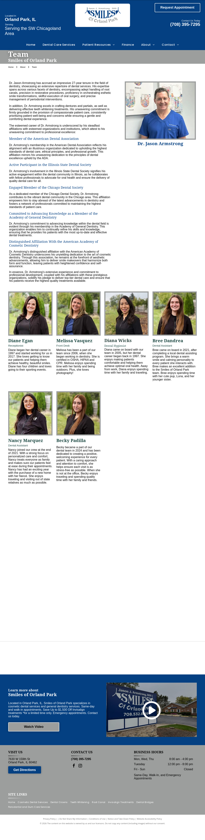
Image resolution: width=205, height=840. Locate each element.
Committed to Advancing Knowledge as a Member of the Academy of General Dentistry (53, 215)
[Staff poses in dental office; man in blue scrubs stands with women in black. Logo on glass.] (34, 563)
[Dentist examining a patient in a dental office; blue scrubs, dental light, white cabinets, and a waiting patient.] (34, 609)
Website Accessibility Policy (149, 831)
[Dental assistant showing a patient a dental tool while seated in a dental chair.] (79, 609)
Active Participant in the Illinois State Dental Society (50, 165)
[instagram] (80, 779)
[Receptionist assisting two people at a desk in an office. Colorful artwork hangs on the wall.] (171, 563)
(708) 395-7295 (185, 24)
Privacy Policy (49, 831)
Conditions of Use (97, 831)
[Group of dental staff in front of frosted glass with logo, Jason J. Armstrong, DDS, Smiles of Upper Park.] (34, 518)
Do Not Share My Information (73, 831)
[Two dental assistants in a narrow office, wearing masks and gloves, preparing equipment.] (171, 609)
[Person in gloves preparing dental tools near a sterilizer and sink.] (125, 609)
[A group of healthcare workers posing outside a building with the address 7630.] (125, 563)
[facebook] (74, 779)
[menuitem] (31, 45)
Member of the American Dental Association (44, 139)
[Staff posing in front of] (171, 518)
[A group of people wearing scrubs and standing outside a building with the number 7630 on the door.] (125, 518)
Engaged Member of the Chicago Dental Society (46, 187)
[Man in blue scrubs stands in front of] (79, 518)
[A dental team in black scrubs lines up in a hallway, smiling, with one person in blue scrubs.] (79, 563)
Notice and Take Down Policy (121, 831)
